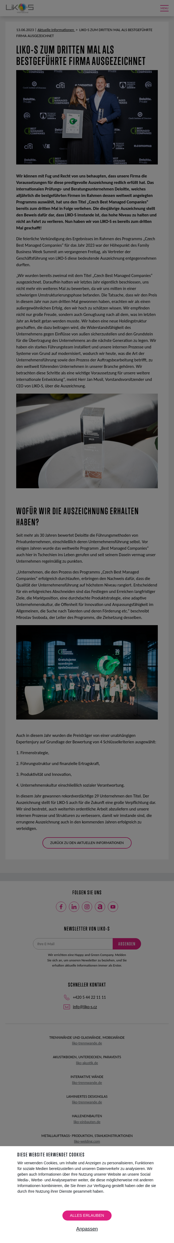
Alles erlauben (87, 1215)
